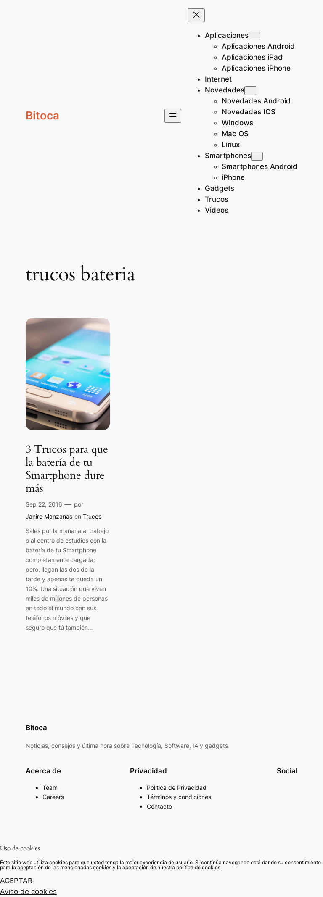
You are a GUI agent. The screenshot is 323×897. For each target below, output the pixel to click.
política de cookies (198, 867)
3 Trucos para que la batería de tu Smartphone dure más (67, 469)
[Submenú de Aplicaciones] (254, 36)
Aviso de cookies (28, 891)
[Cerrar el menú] (196, 15)
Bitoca (42, 115)
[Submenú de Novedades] (250, 90)
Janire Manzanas (49, 516)
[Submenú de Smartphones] (257, 156)
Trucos (92, 516)
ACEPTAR (16, 880)
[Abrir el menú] (172, 116)
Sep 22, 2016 (44, 504)
